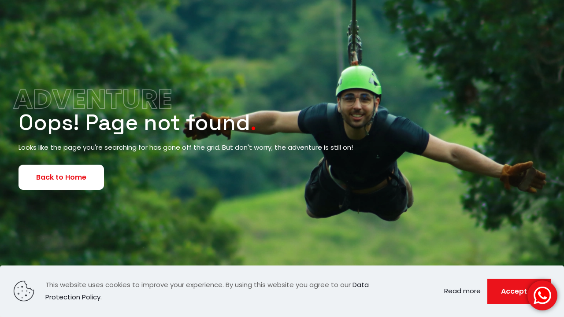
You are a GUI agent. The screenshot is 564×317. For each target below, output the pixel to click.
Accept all (519, 291)
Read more (462, 290)
